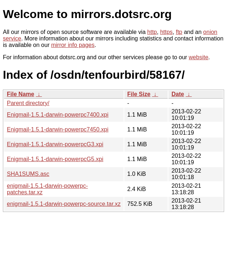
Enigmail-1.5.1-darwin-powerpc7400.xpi (57, 115)
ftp (179, 32)
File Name (20, 94)
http (152, 32)
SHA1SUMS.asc (28, 174)
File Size (138, 94)
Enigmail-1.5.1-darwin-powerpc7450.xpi (57, 129)
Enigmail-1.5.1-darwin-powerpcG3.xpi (55, 144)
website (198, 57)
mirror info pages (72, 45)
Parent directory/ (28, 103)
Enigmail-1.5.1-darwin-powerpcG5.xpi (55, 159)
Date (177, 94)
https (166, 32)
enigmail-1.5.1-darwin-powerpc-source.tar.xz (64, 204)
